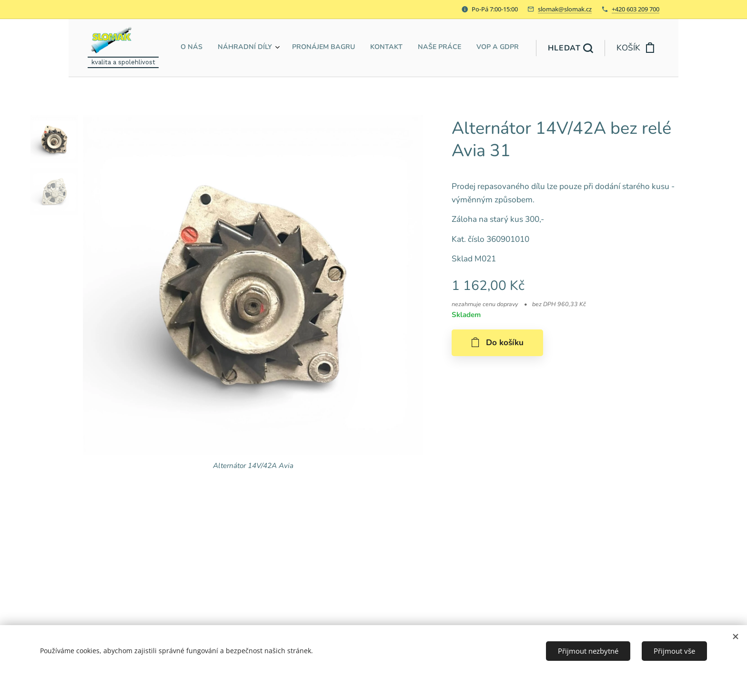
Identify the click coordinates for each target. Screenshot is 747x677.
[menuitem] (440, 48)
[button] (570, 48)
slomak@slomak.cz (565, 9)
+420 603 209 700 (635, 9)
